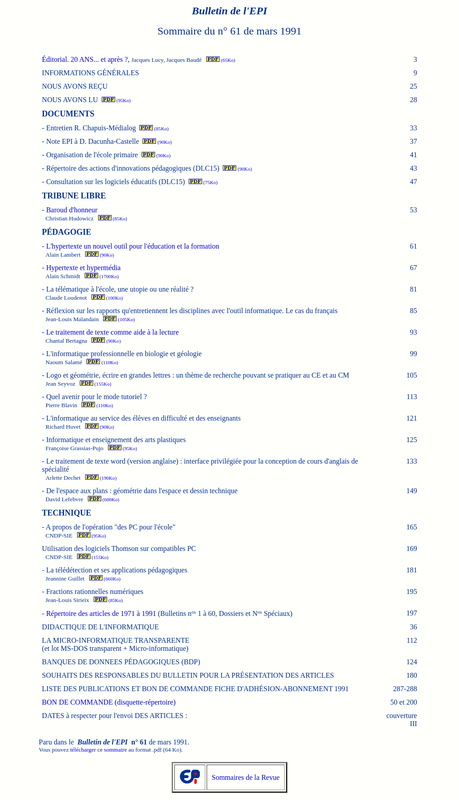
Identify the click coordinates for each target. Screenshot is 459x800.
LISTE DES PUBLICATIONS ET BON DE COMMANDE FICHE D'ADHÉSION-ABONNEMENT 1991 (195, 688)
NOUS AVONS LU (70, 99)
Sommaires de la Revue (246, 777)
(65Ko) (220, 60)
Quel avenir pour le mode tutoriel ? (96, 396)
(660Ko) (105, 578)
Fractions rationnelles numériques (94, 591)
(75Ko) (203, 182)
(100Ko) (107, 298)
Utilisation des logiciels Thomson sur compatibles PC (119, 548)
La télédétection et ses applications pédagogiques (116, 570)
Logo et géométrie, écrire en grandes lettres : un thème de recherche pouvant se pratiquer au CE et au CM (197, 375)
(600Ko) (103, 499)
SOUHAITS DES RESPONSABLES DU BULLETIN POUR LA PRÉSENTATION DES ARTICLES (188, 675)
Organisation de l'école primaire (92, 155)
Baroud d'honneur (71, 210)
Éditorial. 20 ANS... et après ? (85, 59)
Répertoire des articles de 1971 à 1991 (101, 613)
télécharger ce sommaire (98, 749)
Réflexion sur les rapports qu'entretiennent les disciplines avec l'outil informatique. (192, 310)
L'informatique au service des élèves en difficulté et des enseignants (143, 418)
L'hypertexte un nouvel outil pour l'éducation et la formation (132, 246)
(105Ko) (118, 319)
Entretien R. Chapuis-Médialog (91, 128)
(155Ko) (95, 384)
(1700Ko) (102, 276)
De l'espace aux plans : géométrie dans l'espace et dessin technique (142, 491)
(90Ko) (157, 142)
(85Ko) (154, 128)
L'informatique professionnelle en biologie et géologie (124, 353)
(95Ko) (116, 100)
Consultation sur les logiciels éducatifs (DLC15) (115, 181)
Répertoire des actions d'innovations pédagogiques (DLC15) (132, 168)
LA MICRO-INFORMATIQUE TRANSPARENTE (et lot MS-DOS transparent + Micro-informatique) (116, 644)
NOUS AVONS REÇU (75, 86)
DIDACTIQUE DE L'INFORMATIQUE (100, 627)
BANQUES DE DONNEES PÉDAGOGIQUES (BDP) (121, 662)
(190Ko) (101, 478)
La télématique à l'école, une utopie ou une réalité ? (120, 289)
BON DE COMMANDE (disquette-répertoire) (109, 702)
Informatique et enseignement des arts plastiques (116, 439)
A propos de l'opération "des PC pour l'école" (110, 527)
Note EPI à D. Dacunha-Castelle (92, 141)
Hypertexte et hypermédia (83, 267)
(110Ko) (102, 362)
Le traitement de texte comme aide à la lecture (112, 332)
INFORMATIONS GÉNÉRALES (90, 73)
